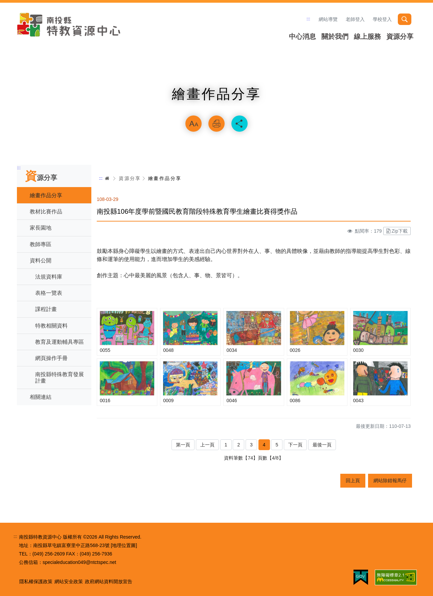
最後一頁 (322, 444)
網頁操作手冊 (51, 358)
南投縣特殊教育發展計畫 (59, 377)
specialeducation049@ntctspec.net (79, 562)
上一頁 (207, 444)
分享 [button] (239, 123)
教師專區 (40, 244)
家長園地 (40, 228)
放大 (193, 123)
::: (308, 18)
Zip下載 (397, 231)
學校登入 (382, 19)
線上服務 (367, 36)
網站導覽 (328, 19)
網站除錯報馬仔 (390, 480)
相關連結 (40, 397)
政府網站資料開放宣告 (108, 581)
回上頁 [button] (353, 480)
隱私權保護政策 (35, 581)
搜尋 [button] (404, 19)
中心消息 (302, 36)
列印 (216, 123)
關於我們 (334, 36)
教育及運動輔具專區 (59, 342)
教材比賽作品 (46, 211)
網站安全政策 (68, 581)
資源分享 (399, 36)
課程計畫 (46, 309)
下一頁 (295, 444)
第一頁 (183, 444)
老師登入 (355, 19)
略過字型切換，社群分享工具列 (216, 106)
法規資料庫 (48, 277)
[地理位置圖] (124, 545)
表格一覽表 (48, 293)
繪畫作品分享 (46, 195)
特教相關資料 (51, 326)
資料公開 (40, 260)
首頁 (107, 178)
